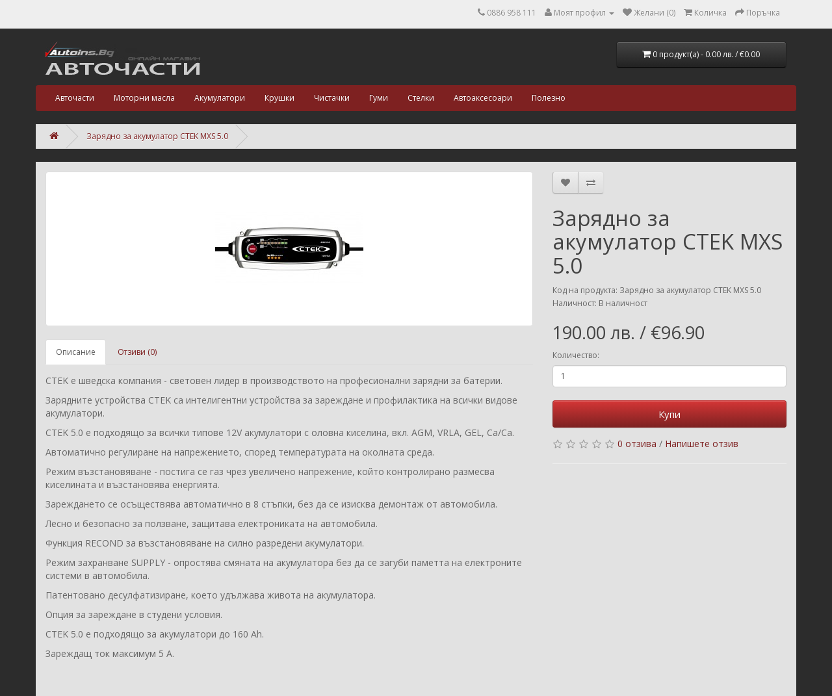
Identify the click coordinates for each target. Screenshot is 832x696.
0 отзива (637, 443)
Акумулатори (219, 97)
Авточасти (74, 97)
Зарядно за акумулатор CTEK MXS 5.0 (157, 136)
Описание (76, 351)
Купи (669, 413)
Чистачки (332, 97)
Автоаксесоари (483, 97)
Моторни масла (144, 97)
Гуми (378, 97)
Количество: (575, 355)
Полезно (549, 97)
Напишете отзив (701, 443)
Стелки (421, 97)
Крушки (279, 97)
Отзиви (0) (137, 351)
